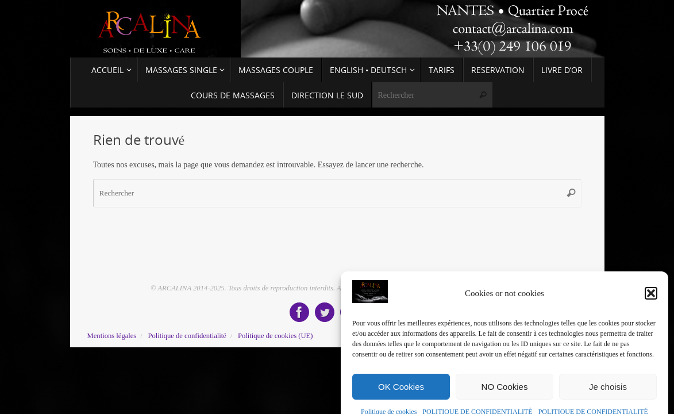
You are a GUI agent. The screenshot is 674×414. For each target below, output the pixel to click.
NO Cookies (505, 400)
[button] (651, 307)
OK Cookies (401, 400)
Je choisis (608, 400)
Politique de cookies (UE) (275, 336)
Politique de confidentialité (187, 336)
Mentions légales (112, 336)
